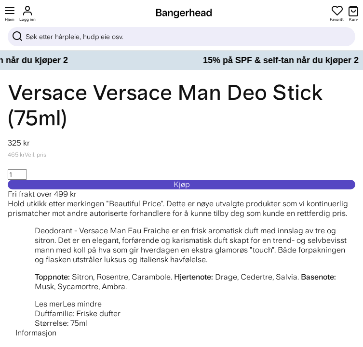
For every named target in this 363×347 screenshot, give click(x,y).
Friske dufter (98, 313)
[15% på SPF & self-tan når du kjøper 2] (181, 60)
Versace (47, 92)
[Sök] (181, 36)
